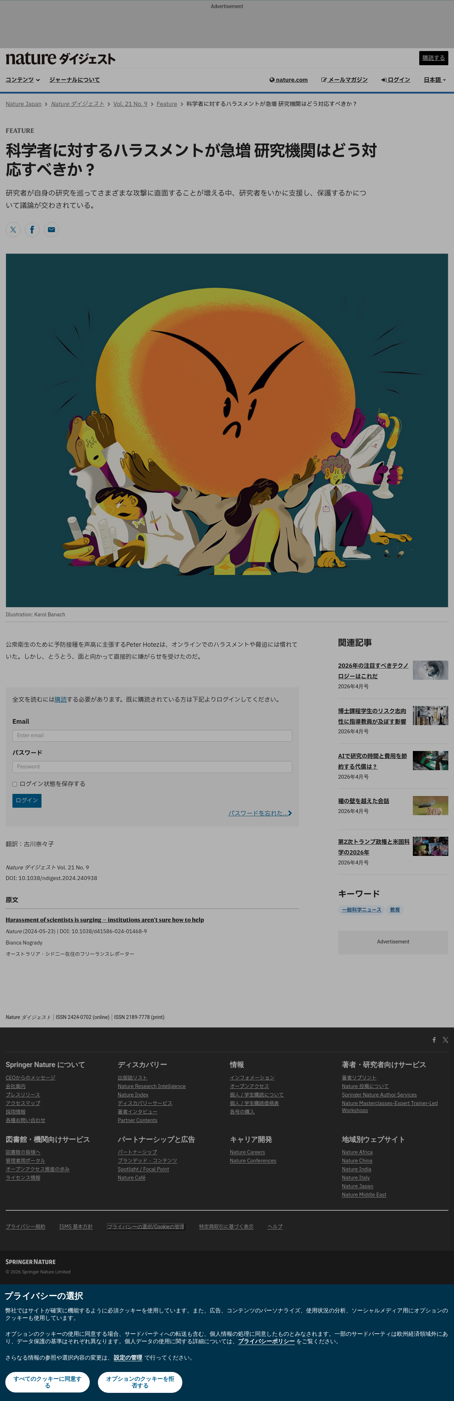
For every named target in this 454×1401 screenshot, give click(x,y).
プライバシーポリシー (266, 1341)
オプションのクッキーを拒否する (140, 1382)
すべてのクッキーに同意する (47, 1382)
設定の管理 (128, 1358)
